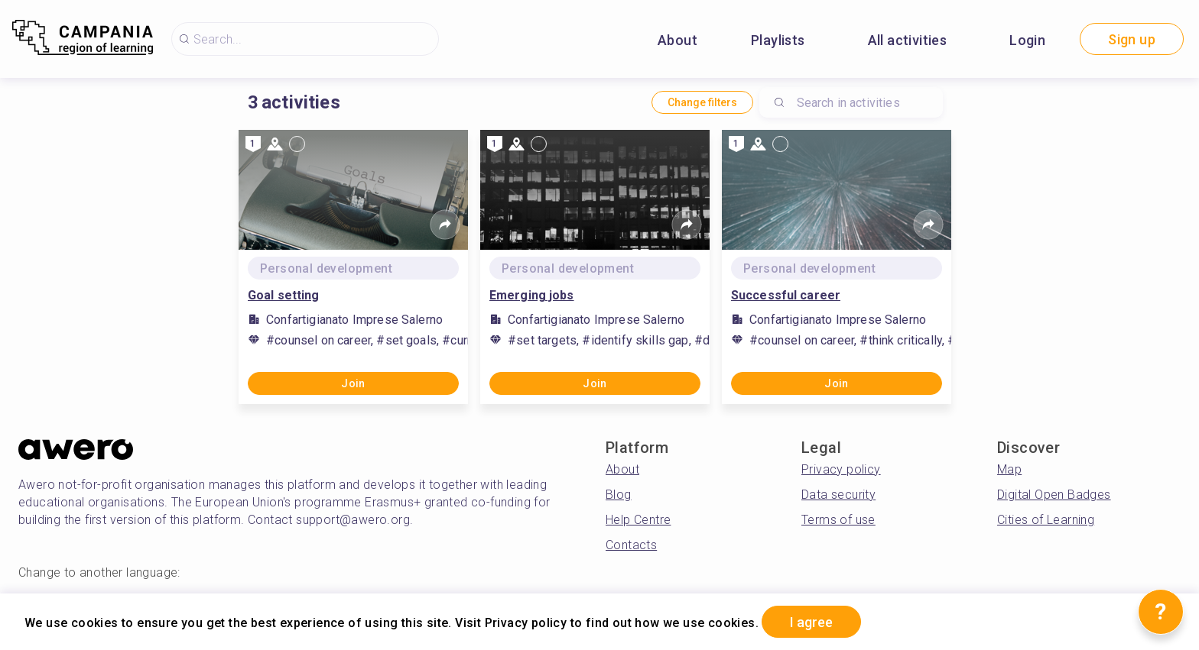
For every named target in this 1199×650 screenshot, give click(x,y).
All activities (907, 40)
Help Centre (638, 520)
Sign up (1131, 39)
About (677, 40)
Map (1009, 469)
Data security (838, 494)
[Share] (445, 224)
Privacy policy (841, 469)
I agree (811, 622)
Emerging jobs (531, 295)
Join (353, 383)
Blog (619, 494)
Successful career (785, 295)
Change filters (702, 102)
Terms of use (838, 520)
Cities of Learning (1045, 520)
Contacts (631, 545)
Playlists (778, 40)
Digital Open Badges (1054, 494)
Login (1027, 40)
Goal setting (283, 295)
